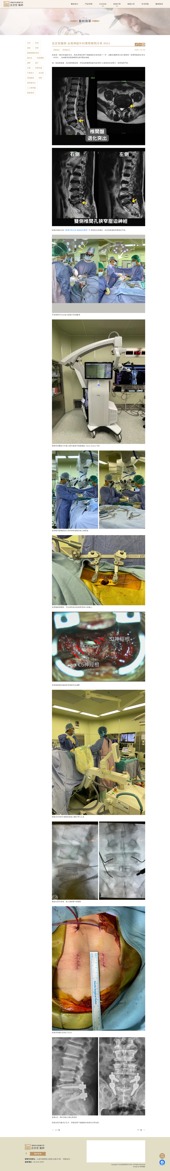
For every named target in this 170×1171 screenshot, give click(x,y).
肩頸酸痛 (30, 78)
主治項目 (103, 4)
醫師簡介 (74, 4)
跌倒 (37, 43)
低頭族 (41, 73)
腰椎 (29, 63)
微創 (29, 48)
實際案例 (30, 93)
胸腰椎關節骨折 (33, 53)
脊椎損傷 (38, 68)
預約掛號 (38, 1154)
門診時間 (88, 4)
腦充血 (29, 58)
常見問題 (145, 4)
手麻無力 (30, 73)
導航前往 (66, 1159)
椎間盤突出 (31, 83)
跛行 (37, 63)
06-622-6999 (39, 1162)
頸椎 (40, 78)
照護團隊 (40, 58)
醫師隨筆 (159, 4)
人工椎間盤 (31, 88)
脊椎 (37, 48)
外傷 (29, 68)
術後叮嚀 (117, 4)
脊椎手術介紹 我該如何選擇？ (78, 230)
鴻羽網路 (142, 1166)
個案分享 (131, 4)
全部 (29, 43)
